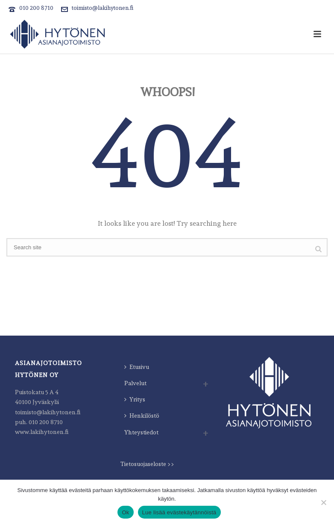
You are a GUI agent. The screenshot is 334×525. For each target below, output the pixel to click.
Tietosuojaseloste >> (147, 463)
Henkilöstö (141, 415)
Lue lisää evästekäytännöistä (179, 512)
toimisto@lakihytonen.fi (102, 8)
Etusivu (136, 366)
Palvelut (135, 383)
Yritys (134, 399)
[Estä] (323, 502)
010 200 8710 (36, 8)
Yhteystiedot (141, 432)
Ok (125, 512)
